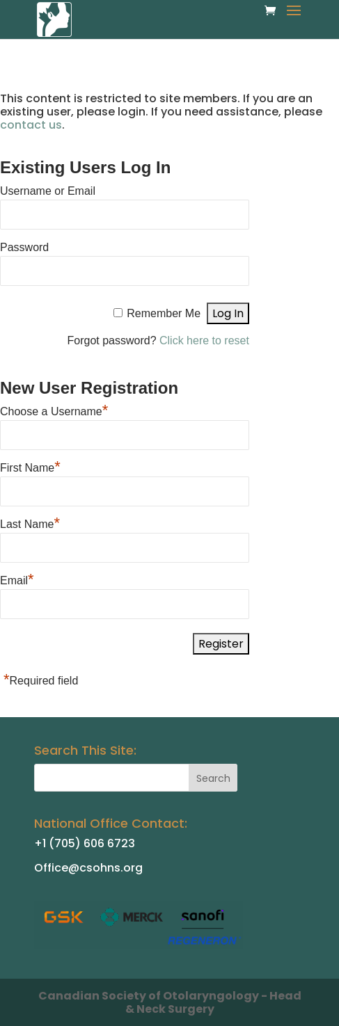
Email (17, 578)
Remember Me (163, 313)
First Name (30, 466)
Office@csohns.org (88, 868)
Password (24, 247)
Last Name (30, 522)
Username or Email (47, 191)
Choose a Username (54, 409)
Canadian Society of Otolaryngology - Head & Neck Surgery (169, 1002)
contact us (31, 125)
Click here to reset (204, 340)
